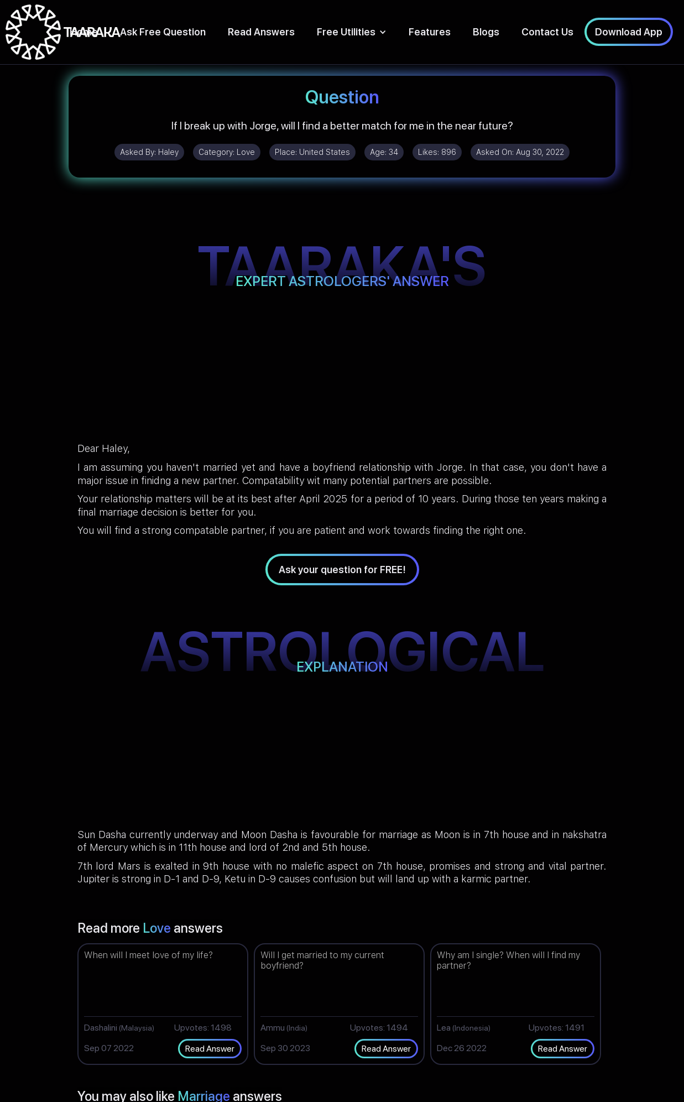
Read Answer (209, 1048)
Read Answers (261, 32)
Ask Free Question (163, 32)
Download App (628, 32)
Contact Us (547, 32)
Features (430, 32)
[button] (352, 32)
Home (84, 32)
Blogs (486, 32)
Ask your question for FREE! (342, 569)
